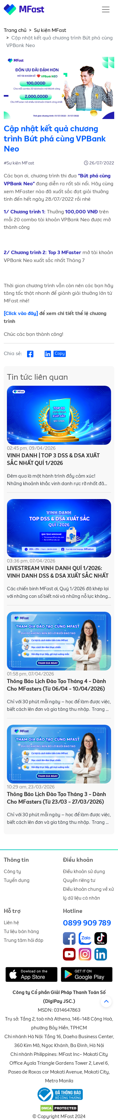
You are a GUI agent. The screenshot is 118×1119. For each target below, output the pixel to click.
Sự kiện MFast (50, 30)
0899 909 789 (87, 923)
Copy (60, 354)
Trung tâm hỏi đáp (23, 940)
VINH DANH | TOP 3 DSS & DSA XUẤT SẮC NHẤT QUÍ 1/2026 (53, 459)
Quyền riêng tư (79, 880)
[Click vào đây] (21, 313)
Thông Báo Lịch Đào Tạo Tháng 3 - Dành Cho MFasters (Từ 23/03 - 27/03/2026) (56, 798)
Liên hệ (11, 922)
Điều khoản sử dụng (84, 871)
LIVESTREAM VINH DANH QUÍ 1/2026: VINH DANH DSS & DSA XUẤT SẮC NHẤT (58, 572)
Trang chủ (15, 30)
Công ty (12, 871)
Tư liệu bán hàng (21, 931)
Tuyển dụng (17, 880)
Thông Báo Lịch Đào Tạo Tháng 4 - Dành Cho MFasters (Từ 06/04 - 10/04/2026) (56, 685)
